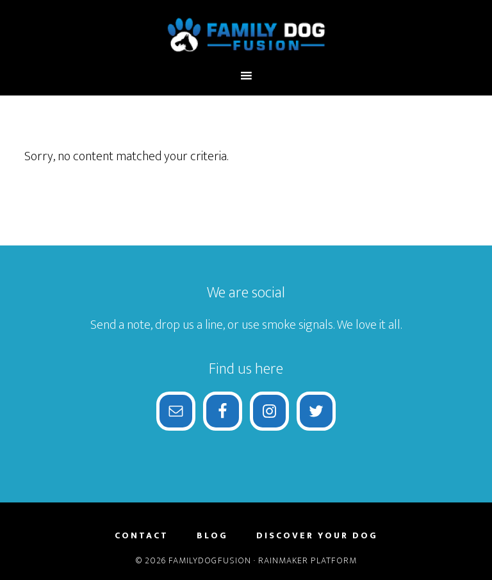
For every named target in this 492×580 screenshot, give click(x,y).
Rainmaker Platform (307, 560)
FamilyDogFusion (245, 34)
